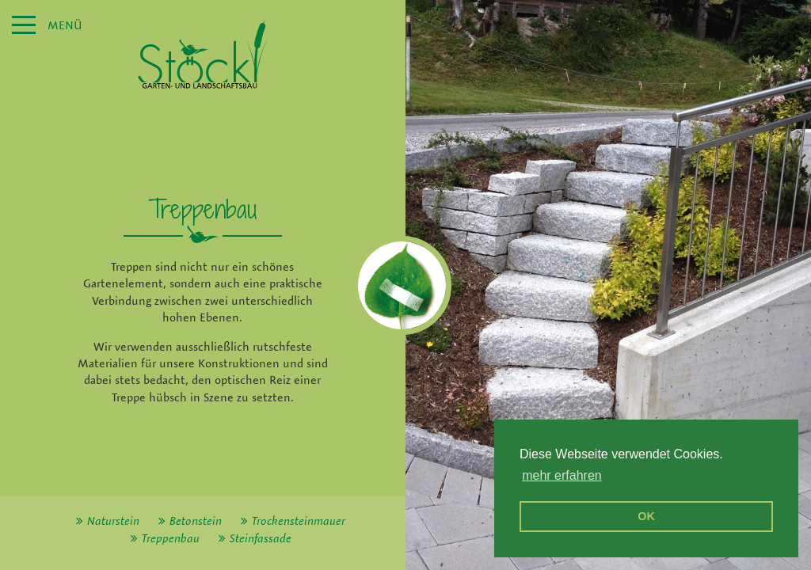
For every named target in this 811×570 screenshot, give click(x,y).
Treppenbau (171, 537)
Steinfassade (260, 537)
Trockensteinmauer (298, 520)
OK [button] (646, 516)
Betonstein (195, 520)
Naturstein (113, 520)
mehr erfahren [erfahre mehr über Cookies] (562, 475)
